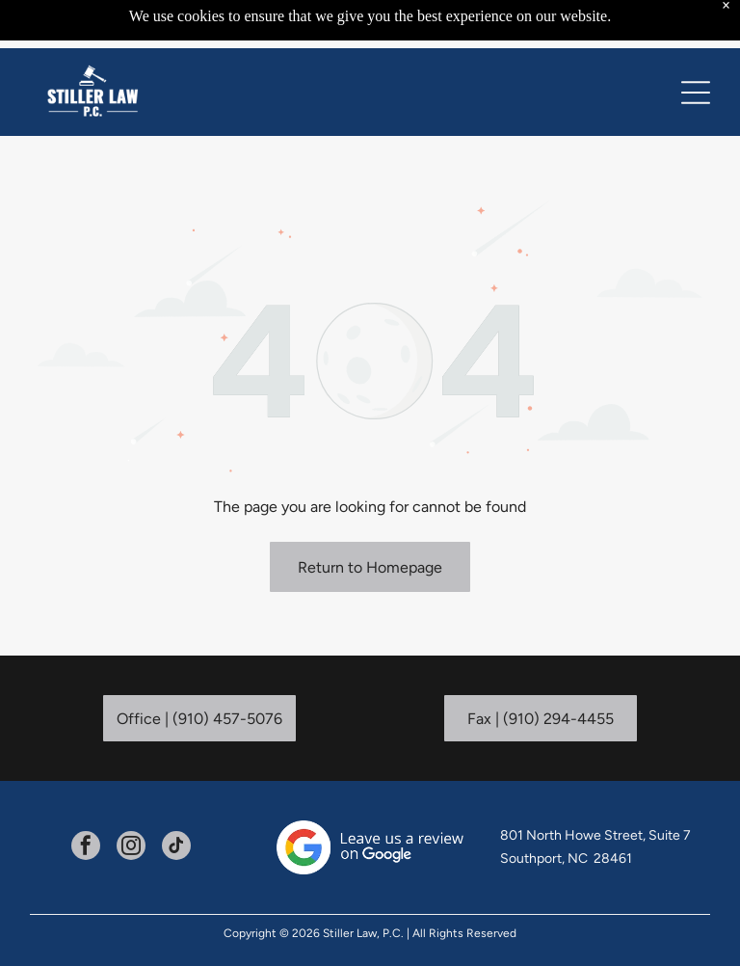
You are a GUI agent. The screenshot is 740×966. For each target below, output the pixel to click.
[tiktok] (176, 848)
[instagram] (131, 848)
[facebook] (85, 848)
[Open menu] (695, 92)
